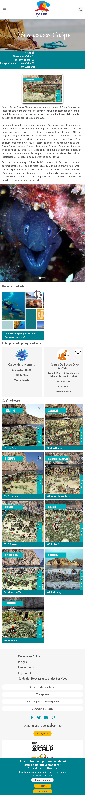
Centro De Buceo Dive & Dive (64, 366)
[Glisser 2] (43, 277)
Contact (57, 725)
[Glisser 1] (40, 278)
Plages (22, 662)
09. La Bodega (54, 592)
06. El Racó (53, 544)
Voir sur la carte (21, 380)
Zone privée (42, 694)
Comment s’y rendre (42, 708)
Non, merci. (42, 791)
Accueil (27, 52)
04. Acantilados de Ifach (60, 496)
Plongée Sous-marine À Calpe (15, 63)
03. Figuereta (11, 496)
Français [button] (41, 733)
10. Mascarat (11, 640)
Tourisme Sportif (22, 59)
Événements (26, 667)
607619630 (63, 386)
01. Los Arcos (11, 448)
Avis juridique (31, 725)
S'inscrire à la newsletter (42, 687)
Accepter (42, 785)
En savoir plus (42, 780)
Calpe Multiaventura (21, 364)
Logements (25, 673)
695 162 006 (22, 375)
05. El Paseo (10, 544)
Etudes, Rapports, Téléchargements (42, 701)
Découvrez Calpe (22, 56)
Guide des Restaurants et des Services (42, 678)
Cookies (46, 725)
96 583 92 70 (63, 381)
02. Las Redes (54, 448)
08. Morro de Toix (13, 592)
